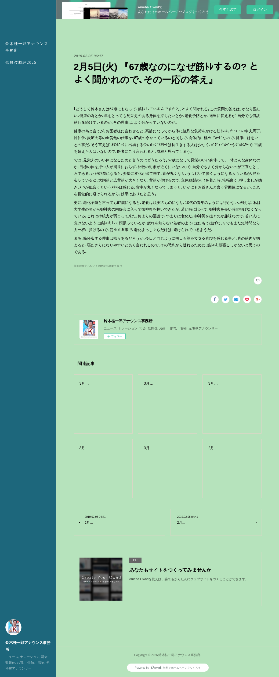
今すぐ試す (228, 9)
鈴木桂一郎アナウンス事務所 (26, 47)
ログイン (260, 10)
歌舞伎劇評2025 (21, 63)
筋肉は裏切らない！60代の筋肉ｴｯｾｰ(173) (99, 265)
